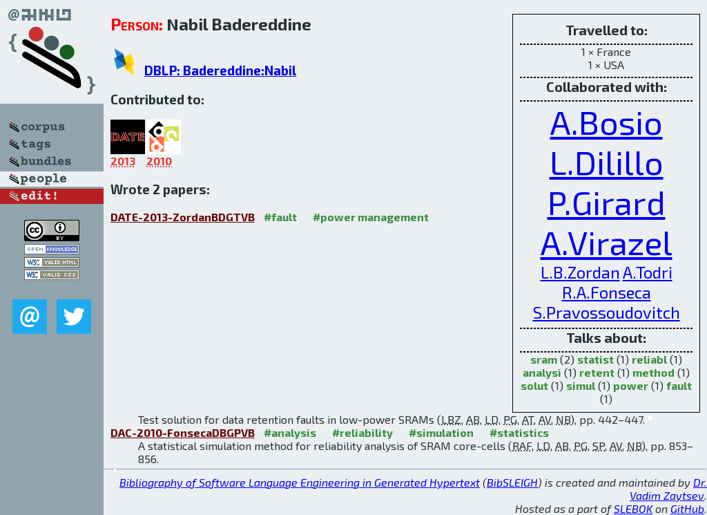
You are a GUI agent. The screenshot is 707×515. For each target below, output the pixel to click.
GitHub (687, 508)
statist (595, 359)
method (653, 372)
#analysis (290, 432)
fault (679, 385)
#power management (371, 216)
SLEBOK (633, 508)
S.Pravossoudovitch (606, 312)
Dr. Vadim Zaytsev (668, 489)
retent (596, 372)
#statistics (519, 432)
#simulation (441, 432)
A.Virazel (606, 242)
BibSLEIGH (512, 482)
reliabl (649, 359)
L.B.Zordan (580, 272)
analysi (542, 372)
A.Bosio (606, 122)
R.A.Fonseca (606, 292)
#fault (280, 216)
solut (534, 385)
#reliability (362, 432)
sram (543, 359)
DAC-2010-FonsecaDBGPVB (182, 432)
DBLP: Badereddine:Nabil (220, 70)
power (630, 385)
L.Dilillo (607, 162)
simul (580, 385)
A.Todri (647, 272)
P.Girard (607, 202)
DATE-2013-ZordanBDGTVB (182, 216)
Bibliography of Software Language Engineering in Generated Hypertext (299, 482)
